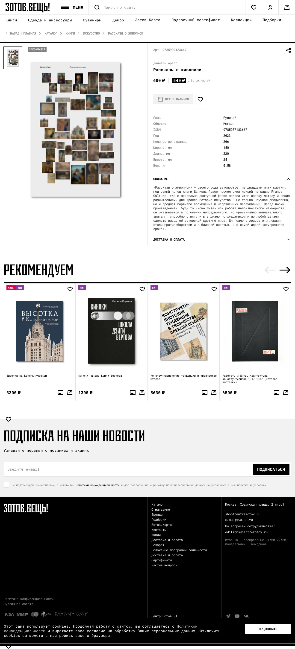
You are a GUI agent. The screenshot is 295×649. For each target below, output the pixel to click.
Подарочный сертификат (195, 19)
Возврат (157, 545)
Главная (29, 33)
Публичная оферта (18, 604)
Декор (118, 19)
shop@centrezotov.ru (242, 514)
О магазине (160, 509)
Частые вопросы (164, 565)
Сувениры (92, 19)
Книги (11, 19)
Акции (156, 535)
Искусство (91, 33)
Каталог (50, 33)
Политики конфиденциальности (97, 485)
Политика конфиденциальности (28, 599)
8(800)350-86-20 (239, 520)
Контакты (158, 529)
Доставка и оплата (167, 540)
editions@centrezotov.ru (246, 532)
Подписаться (271, 469)
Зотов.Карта (147, 19)
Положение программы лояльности (179, 550)
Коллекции (241, 19)
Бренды (156, 514)
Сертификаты (161, 560)
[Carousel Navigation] (277, 270)
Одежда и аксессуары (50, 19)
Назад (14, 33)
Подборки (272, 19)
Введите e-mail (23, 469)
